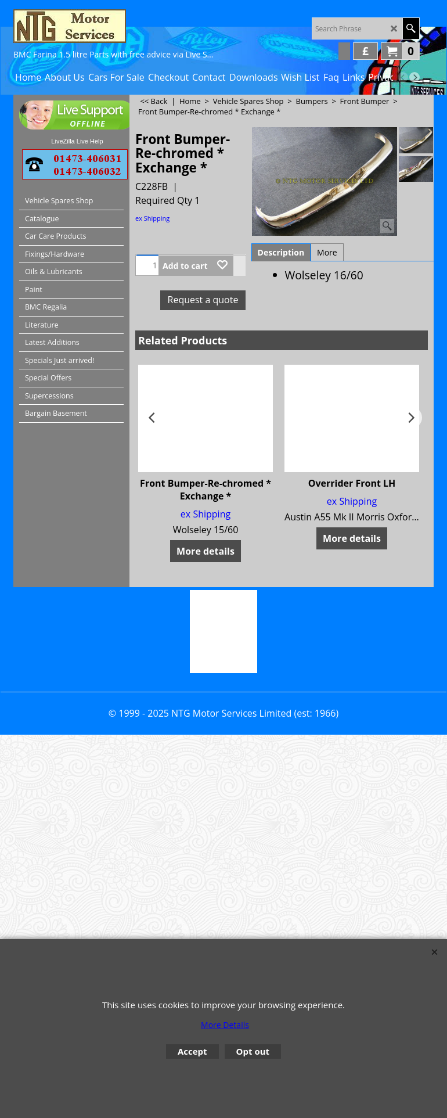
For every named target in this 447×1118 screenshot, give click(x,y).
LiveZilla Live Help (77, 141)
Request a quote (203, 299)
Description (281, 252)
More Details (225, 1024)
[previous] (403, 77)
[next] (414, 77)
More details (205, 551)
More (327, 252)
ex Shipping (152, 218)
